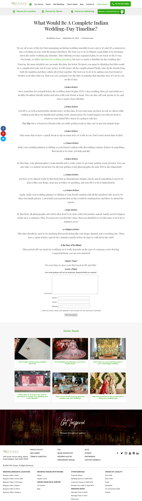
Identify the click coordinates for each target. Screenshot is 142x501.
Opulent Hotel (42, 478)
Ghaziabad (108, 485)
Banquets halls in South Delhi (13, 478)
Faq (59, 449)
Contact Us (90, 4)
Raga (38, 488)
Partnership (90, 456)
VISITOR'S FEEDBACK (93, 460)
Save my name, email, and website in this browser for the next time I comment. (72, 310)
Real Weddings (58, 4)
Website (55, 306)
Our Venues (38, 4)
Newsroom (75, 499)
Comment (47, 293)
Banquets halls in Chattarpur (12, 482)
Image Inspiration (65, 453)
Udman (39, 475)
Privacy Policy (36, 449)
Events (48, 4)
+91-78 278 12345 (120, 4)
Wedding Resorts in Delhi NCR (81, 478)
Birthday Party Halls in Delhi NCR (82, 485)
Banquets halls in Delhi (10, 475)
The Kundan (41, 485)
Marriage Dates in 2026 (79, 492)
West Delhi (109, 478)
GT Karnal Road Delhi (112, 488)
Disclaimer (35, 453)
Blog (81, 4)
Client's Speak (72, 4)
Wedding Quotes (64, 456)
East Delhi (108, 475)
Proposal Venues (77, 475)
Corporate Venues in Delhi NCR (82, 482)
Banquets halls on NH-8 (11, 488)
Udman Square (102, 4)
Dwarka (107, 492)
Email (55, 302)
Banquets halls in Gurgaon (12, 492)
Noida (107, 482)
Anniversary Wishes (65, 460)
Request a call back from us (111, 12)
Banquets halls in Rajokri (11, 485)
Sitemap (88, 453)
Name (55, 297)
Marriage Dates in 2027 (79, 495)
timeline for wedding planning (56, 59)
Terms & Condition (38, 456)
